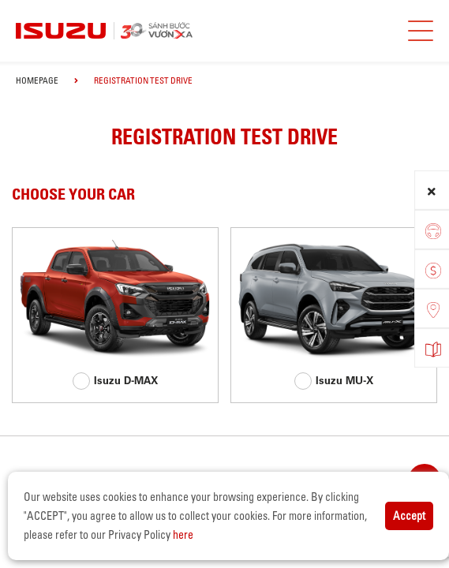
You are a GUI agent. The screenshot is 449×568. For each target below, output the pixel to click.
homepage (37, 80)
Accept (409, 516)
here (183, 535)
